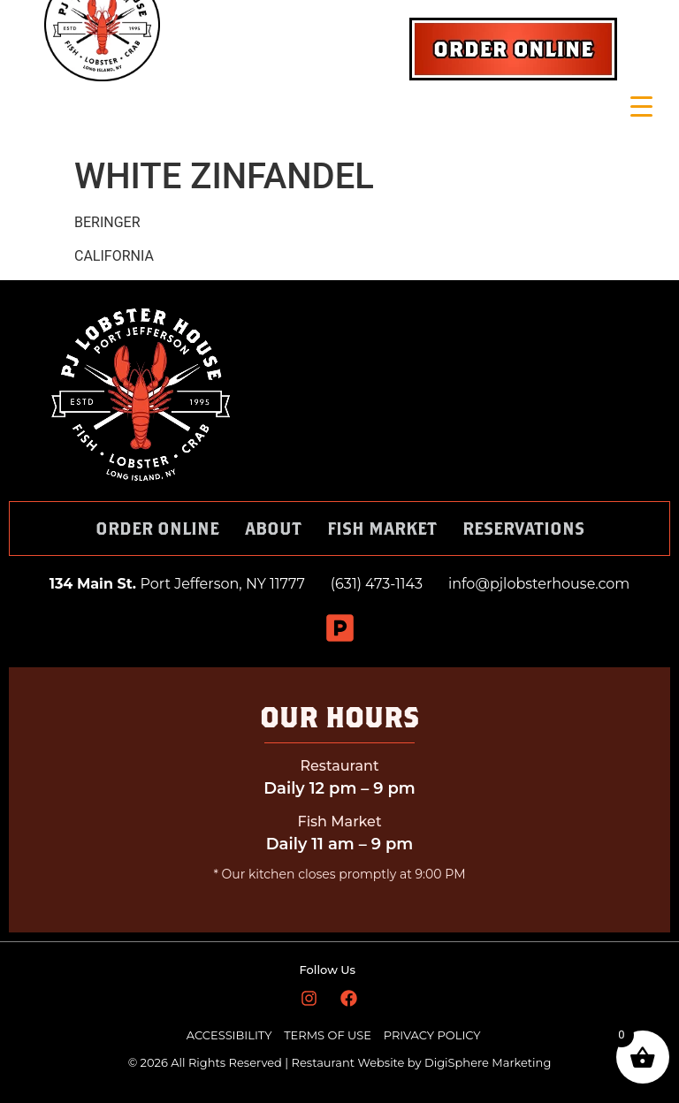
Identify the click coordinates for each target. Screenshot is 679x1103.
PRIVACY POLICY (432, 1035)
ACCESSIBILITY (229, 1035)
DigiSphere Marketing (487, 1062)
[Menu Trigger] (641, 106)
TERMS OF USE (329, 1035)
